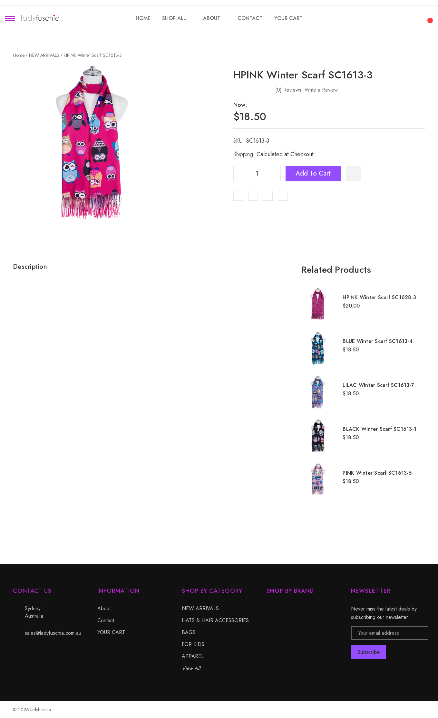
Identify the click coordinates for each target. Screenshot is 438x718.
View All (191, 668)
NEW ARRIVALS (200, 608)
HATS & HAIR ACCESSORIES (215, 620)
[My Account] (411, 18)
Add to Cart (313, 173)
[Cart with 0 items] (429, 16)
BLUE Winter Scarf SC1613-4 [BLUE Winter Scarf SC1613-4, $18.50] (378, 341)
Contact (105, 620)
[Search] (394, 17)
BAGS (189, 632)
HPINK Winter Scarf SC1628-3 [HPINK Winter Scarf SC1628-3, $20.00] (379, 297)
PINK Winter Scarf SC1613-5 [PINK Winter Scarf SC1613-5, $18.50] (377, 473)
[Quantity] (257, 173)
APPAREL (193, 656)
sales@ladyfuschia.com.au (53, 633)
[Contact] (250, 18)
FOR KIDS (193, 644)
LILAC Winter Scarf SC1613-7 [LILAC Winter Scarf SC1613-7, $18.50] (378, 385)
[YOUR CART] (288, 18)
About (104, 608)
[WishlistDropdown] (353, 173)
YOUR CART (111, 632)
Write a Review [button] (321, 90)
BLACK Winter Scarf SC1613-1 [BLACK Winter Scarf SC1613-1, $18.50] (379, 429)
